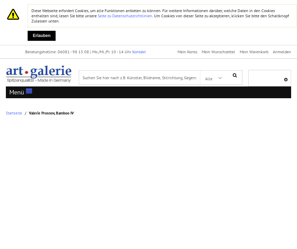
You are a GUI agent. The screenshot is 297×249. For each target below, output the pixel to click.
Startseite (14, 113)
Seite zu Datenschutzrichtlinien (125, 15)
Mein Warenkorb (254, 51)
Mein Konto (187, 51)
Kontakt (139, 51)
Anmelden (282, 51)
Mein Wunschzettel (218, 51)
